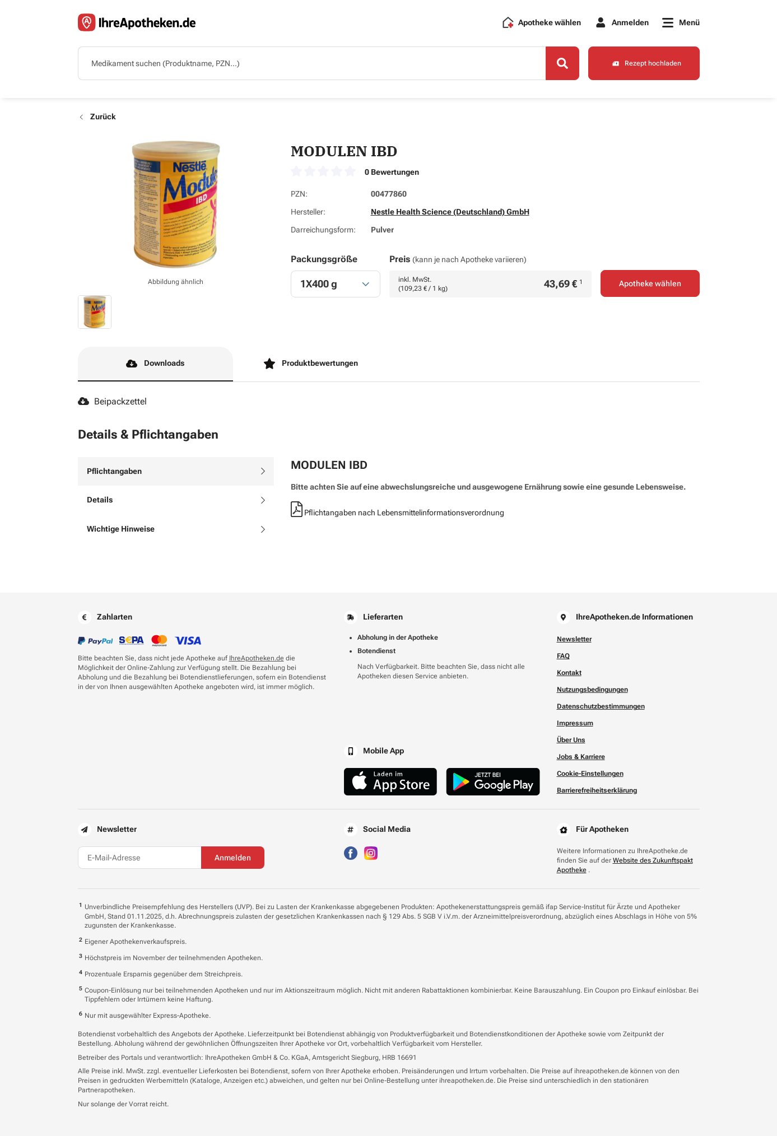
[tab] (176, 471)
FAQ (563, 656)
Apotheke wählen (650, 283)
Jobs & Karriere (581, 757)
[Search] (562, 63)
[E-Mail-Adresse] (139, 857)
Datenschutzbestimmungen (601, 706)
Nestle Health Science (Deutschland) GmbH (450, 211)
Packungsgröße (324, 259)
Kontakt (569, 673)
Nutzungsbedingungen (592, 689)
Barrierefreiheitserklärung (597, 790)
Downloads (155, 363)
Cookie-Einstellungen (590, 773)
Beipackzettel (112, 401)
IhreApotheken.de (256, 658)
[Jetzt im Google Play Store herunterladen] (493, 781)
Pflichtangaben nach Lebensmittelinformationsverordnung (397, 512)
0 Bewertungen (392, 171)
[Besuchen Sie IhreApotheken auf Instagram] (371, 852)
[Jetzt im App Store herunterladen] (391, 781)
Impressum (575, 723)
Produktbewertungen (311, 363)
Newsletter (574, 639)
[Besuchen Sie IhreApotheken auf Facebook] (350, 852)
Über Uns (571, 740)
